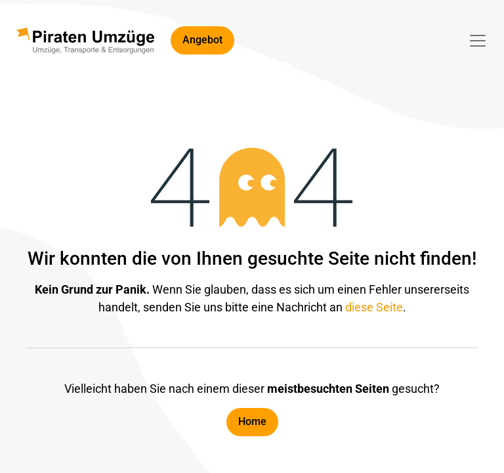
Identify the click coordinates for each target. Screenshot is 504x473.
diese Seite (374, 307)
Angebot (202, 40)
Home (252, 421)
